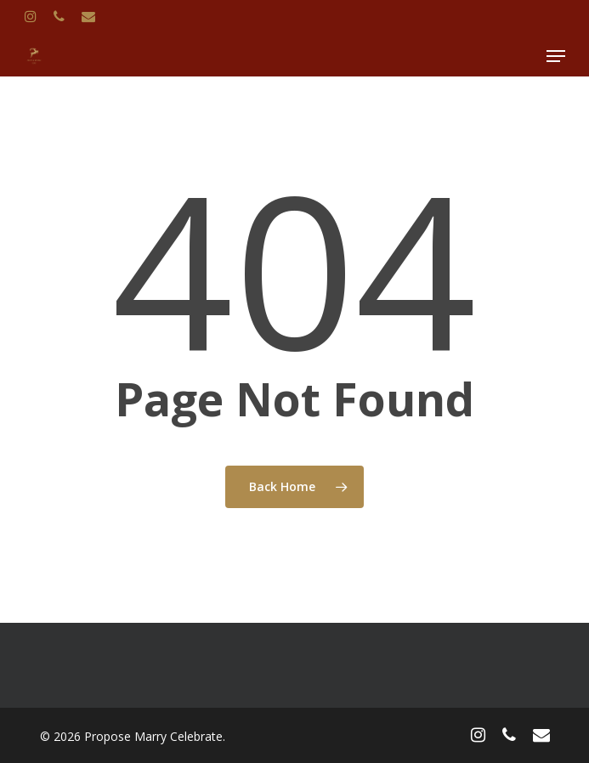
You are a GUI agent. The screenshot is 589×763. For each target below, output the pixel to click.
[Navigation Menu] (556, 56)
